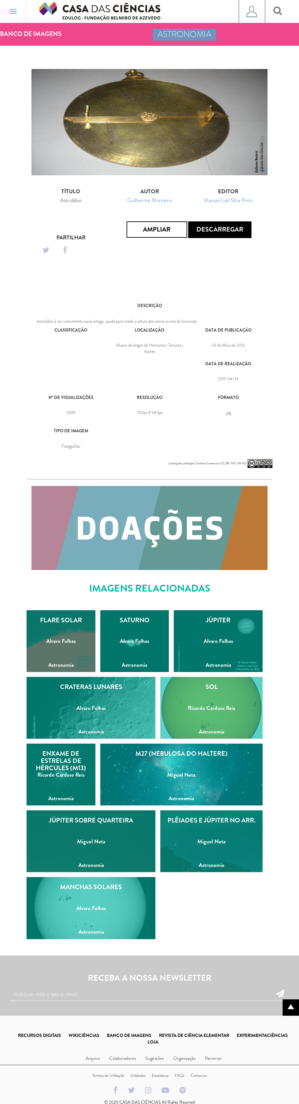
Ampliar (156, 229)
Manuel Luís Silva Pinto (228, 200)
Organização (184, 1058)
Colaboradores (122, 1058)
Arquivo (93, 1058)
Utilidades (138, 1075)
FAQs (179, 1075)
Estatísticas (160, 1075)
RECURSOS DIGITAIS (39, 1035)
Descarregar (219, 229)
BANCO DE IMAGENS (129, 1035)
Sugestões (154, 1058)
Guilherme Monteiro (149, 200)
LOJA (153, 1042)
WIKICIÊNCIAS (84, 1035)
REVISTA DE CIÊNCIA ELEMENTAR (194, 1035)
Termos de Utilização (108, 1075)
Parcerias (213, 1058)
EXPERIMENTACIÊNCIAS (262, 1035)
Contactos (198, 1075)
